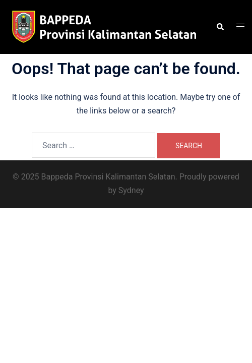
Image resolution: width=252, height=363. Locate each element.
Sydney (131, 190)
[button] (220, 27)
